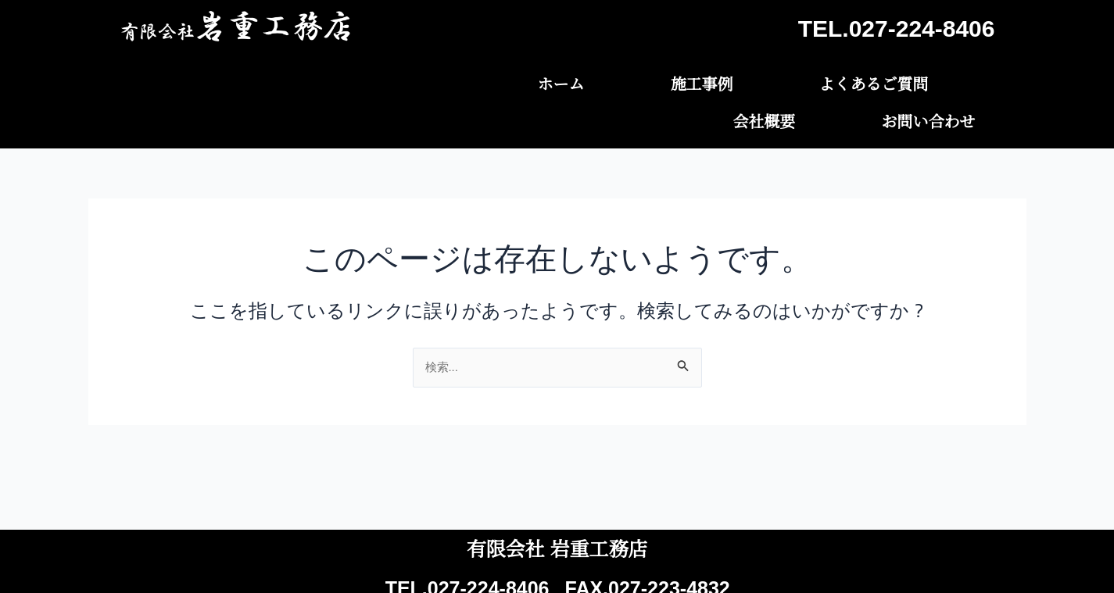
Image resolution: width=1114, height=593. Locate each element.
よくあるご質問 (689, 80)
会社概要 (822, 80)
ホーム (455, 80)
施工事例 (556, 80)
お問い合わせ (947, 80)
